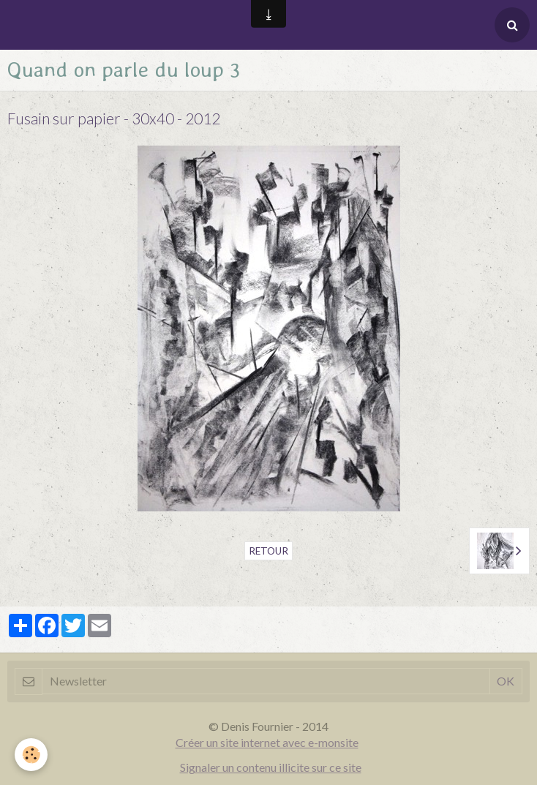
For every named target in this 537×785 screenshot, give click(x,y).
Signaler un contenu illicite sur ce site (270, 767)
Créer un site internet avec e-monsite (267, 742)
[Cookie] (31, 754)
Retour (268, 551)
